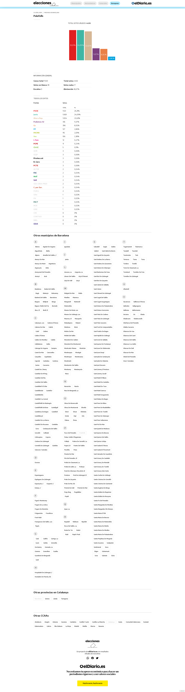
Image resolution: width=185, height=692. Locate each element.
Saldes (113, 247)
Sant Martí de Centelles (101, 382)
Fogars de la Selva (41, 505)
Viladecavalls (138, 319)
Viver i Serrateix (128, 361)
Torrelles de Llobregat (130, 276)
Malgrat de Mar (69, 293)
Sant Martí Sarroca (100, 390)
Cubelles (55, 445)
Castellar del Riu (40, 378)
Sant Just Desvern (99, 365)
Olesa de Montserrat (71, 407)
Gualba (55, 551)
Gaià (37, 539)
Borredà (54, 306)
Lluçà (78, 280)
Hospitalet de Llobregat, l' (43, 572)
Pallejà (67, 441)
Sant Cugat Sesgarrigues (102, 302)
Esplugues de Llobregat (42, 479)
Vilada (142, 314)
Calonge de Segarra (41, 348)
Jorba (67, 259)
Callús (48, 344)
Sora (96, 555)
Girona (47, 599)
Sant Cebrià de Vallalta (101, 285)
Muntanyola (78, 369)
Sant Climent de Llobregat (102, 293)
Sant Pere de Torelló (101, 412)
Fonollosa (49, 513)
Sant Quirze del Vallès (101, 437)
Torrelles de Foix (138, 272)
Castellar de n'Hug (41, 374)
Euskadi (146, 622)
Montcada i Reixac (70, 348)
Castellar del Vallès (41, 382)
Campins (54, 348)
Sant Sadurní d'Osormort (102, 450)
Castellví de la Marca (42, 420)
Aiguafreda (38, 251)
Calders (45, 331)
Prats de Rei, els (69, 484)
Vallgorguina (136, 306)
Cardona (55, 361)
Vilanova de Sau (128, 331)
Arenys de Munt (40, 264)
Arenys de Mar (40, 259)
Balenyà (45, 293)
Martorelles (68, 306)
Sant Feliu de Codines (101, 314)
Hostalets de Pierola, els (43, 577)
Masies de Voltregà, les (72, 314)
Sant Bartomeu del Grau (102, 272)
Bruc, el (37, 310)
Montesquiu (68, 352)
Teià (136, 255)
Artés (47, 268)
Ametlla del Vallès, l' (50, 255)
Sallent (96, 251)
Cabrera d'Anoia (52, 323)
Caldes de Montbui (41, 340)
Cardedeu (46, 361)
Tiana (135, 259)
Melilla (85, 626)
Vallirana (126, 310)
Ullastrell (126, 289)
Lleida (55, 599)
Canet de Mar (39, 352)
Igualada (67, 247)
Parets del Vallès (79, 445)
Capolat (37, 361)
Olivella (83, 407)
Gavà (37, 543)
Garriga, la (54, 539)
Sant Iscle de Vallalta (100, 340)
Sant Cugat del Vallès (101, 297)
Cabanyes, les (39, 323)
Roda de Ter (68, 530)
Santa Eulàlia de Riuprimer (102, 492)
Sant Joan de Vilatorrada (102, 348)
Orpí (75, 416)
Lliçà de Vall (68, 280)
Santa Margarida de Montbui (103, 505)
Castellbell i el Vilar (41, 386)
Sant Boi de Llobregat (101, 276)
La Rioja (68, 626)
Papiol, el (67, 445)
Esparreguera (39, 475)
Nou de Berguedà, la (71, 390)
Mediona (67, 327)
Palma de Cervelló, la (79, 441)
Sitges (96, 551)
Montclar (83, 348)
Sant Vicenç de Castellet (102, 458)
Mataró (78, 323)
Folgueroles (39, 513)
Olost (67, 412)
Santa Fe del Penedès (101, 500)
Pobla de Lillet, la (70, 467)
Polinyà (81, 467)
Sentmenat (97, 547)
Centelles (55, 424)
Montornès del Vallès (71, 365)
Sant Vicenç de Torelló (101, 467)
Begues (37, 302)
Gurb (37, 560)
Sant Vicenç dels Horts (101, 471)
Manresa (76, 297)
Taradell (126, 251)
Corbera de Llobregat (42, 441)
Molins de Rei (69, 331)
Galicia (49, 626)
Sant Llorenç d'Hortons (101, 369)
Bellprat (45, 302)
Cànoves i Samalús (41, 450)
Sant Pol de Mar (99, 424)
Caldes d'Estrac (40, 335)
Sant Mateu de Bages (101, 399)
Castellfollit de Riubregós (43, 403)
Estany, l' (38, 488)
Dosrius (37, 462)
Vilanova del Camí (129, 335)
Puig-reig (67, 492)
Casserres (46, 365)
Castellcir (49, 390)
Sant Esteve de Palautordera (103, 306)
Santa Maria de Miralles (101, 530)
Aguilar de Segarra (49, 247)
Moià (76, 327)
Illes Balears (58, 626)
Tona (143, 259)
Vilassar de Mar (128, 352)
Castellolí (55, 412)
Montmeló (67, 361)
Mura (67, 374)
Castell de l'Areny (41, 369)
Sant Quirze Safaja (100, 441)
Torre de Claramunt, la (131, 268)
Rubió (78, 530)
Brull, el (45, 310)
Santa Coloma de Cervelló (102, 479)
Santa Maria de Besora (101, 517)
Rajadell (67, 522)
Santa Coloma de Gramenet (103, 484)
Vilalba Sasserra (128, 327)
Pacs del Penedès (70, 433)
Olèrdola (83, 412)
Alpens (37, 255)
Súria (113, 555)
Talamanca (138, 247)
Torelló (134, 264)
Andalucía (38, 622)
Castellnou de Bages (41, 412)
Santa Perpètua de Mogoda (103, 539)
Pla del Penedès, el (70, 458)
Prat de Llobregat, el (80, 475)
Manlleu (67, 297)
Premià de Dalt (69, 488)
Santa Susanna (99, 543)
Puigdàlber (77, 492)
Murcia (93, 626)
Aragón (47, 622)
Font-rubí (38, 517)
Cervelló (37, 433)
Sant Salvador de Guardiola (103, 454)
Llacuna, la (68, 272)
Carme (37, 365)
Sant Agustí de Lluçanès (102, 255)
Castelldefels (39, 395)
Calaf (37, 331)
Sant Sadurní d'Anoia (101, 445)
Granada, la (49, 547)
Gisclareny (38, 547)
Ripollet (84, 522)
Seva (106, 547)
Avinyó (37, 276)
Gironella (54, 543)
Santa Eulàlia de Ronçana (102, 496)
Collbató (46, 433)
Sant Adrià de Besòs (108, 251)
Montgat (78, 352)
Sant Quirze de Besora (101, 433)
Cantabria (73, 622)
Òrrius (75, 420)
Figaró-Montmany (41, 500)
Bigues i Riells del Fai (42, 306)
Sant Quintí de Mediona (101, 429)
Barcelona (53, 297)
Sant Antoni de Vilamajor (102, 268)
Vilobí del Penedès (129, 357)
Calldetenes (38, 344)
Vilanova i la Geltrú (129, 344)
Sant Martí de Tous (100, 386)
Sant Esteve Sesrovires (101, 310)
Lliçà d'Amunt (83, 276)
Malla (80, 293)
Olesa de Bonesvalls (71, 403)
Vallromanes (136, 310)
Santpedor (110, 543)
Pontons (67, 475)
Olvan (75, 412)
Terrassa (126, 259)
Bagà (37, 293)
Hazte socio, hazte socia (92, 683)
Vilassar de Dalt (128, 348)
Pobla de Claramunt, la (72, 462)
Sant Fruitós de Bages (101, 331)
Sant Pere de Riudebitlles (102, 407)
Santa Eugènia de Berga (102, 488)
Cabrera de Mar (40, 327)
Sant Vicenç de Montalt (101, 462)
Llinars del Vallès (69, 276)
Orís (83, 416)
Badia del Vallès (49, 289)
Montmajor (68, 357)
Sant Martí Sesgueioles (101, 395)
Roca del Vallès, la (70, 526)
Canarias (64, 622)
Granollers (46, 551)
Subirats (104, 555)
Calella (53, 340)
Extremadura (39, 626)
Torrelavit (126, 272)
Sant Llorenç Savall (100, 374)
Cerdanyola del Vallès (50, 429)
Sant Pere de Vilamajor (101, 416)
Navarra (101, 626)
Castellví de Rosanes (42, 424)
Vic (134, 314)
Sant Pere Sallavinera (101, 420)
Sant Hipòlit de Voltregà (102, 335)
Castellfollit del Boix (41, 407)
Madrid (76, 626)
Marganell (67, 302)
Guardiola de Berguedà (42, 555)
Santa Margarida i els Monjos (103, 509)
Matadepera (68, 323)
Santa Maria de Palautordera (103, 534)
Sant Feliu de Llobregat (101, 319)
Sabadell (96, 247)
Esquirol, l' (50, 484)
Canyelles (38, 357)
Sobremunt (105, 551)
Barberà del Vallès (41, 297)
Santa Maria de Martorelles (103, 522)
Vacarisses (126, 302)
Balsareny (55, 293)
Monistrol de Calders (71, 340)
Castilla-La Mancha (98, 622)
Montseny (67, 369)
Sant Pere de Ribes (100, 403)
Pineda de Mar (69, 454)
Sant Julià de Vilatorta (101, 361)
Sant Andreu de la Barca (102, 259)
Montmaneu (79, 357)
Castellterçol (39, 416)
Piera (75, 450)
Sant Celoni (97, 289)
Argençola (38, 268)
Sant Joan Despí (99, 352)
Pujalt (67, 496)
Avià (45, 276)
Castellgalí (54, 407)
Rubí (66, 534)
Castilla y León (84, 622)
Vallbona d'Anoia (139, 302)
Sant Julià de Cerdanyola (102, 357)
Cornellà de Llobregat (42, 445)
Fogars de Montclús (41, 509)
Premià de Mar (82, 488)
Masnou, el (68, 319)
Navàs (76, 386)
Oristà (67, 416)
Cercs (37, 429)
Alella (48, 251)
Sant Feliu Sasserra (100, 323)
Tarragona (64, 599)
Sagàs (105, 247)
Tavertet (135, 251)
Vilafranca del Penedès (131, 323)
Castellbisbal (39, 390)
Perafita (67, 450)
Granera (37, 551)
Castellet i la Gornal (41, 399)
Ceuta (120, 622)
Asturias (55, 622)
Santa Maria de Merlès (101, 526)
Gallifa (45, 539)
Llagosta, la (79, 272)
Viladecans (126, 319)
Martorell (77, 302)
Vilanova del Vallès (129, 340)
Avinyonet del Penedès (42, 272)
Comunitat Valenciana (133, 622)
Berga (54, 302)
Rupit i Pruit (76, 534)
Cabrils (51, 327)
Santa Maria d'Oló (100, 513)
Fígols (37, 526)
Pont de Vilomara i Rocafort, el (74, 471)
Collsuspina (38, 437)
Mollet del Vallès (69, 335)
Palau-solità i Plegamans (72, 437)
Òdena (67, 420)
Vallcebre (126, 306)
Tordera (126, 264)
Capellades (48, 357)
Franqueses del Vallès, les (43, 522)
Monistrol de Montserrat (72, 344)
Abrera (37, 247)
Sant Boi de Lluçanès (101, 280)
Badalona (38, 289)
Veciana (126, 314)
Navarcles (67, 386)
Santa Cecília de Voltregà (102, 475)
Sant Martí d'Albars (100, 378)
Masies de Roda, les (71, 310)
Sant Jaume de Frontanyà (102, 344)
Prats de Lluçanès (70, 479)
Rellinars (75, 522)
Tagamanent (127, 247)
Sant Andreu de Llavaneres (103, 264)
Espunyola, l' (39, 484)
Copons (48, 437)
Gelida (45, 543)
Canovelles (50, 352)
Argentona (52, 264)
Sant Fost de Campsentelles (103, 327)
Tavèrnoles (127, 255)
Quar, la (67, 509)
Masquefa (78, 319)
